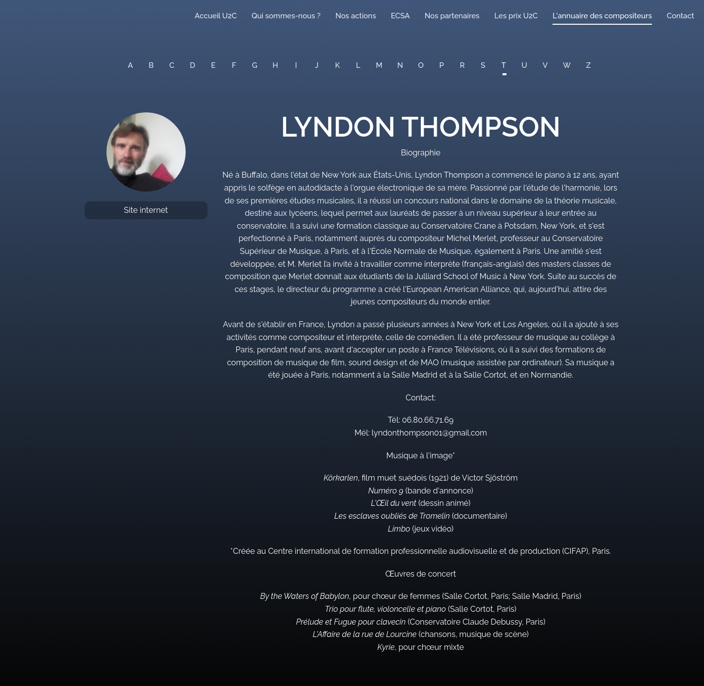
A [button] (130, 65)
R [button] (462, 65)
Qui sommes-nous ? (285, 15)
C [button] (171, 65)
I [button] (296, 65)
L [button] (358, 65)
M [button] (379, 65)
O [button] (421, 65)
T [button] (504, 65)
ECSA (400, 15)
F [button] (234, 65)
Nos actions (355, 15)
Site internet (146, 210)
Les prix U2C (516, 15)
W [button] (567, 65)
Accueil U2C (216, 15)
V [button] (545, 65)
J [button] (316, 65)
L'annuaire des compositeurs (602, 15)
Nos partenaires (452, 15)
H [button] (275, 65)
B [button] (151, 65)
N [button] (400, 65)
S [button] (483, 65)
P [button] (441, 65)
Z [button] (588, 65)
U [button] (524, 65)
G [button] (254, 65)
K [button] (337, 65)
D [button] (193, 65)
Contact (680, 15)
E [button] (213, 65)
